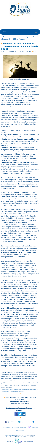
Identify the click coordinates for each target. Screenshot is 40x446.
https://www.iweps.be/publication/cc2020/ (14, 391)
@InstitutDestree (12, 422)
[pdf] (35, 51)
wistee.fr (31, 441)
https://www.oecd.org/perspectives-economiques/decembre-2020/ (20, 389)
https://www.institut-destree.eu (14, 435)
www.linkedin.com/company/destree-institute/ (14, 427)
